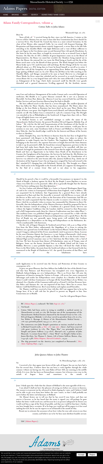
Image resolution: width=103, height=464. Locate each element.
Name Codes (53, 15)
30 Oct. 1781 (46, 327)
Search (34, 15)
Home (5, 15)
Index (25, 15)
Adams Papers (30, 304)
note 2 (58, 327)
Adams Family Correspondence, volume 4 (28, 22)
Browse (15, 15)
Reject (92, 455)
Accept (81, 455)
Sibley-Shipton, (47, 338)
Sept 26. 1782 (59, 304)
